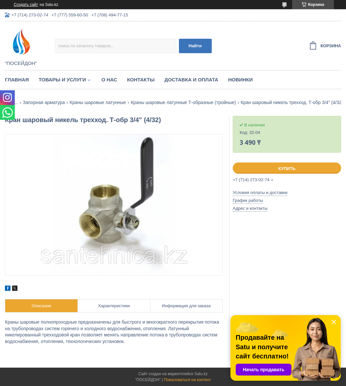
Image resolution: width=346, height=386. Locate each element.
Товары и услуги (62, 79)
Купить (286, 168)
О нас (109, 79)
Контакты (141, 79)
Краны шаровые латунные (98, 102)
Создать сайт (26, 4)
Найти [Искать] (195, 45)
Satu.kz (200, 374)
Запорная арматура (44, 102)
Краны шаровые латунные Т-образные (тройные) (183, 102)
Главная (17, 79)
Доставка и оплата (191, 79)
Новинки (240, 79)
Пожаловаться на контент (187, 379)
